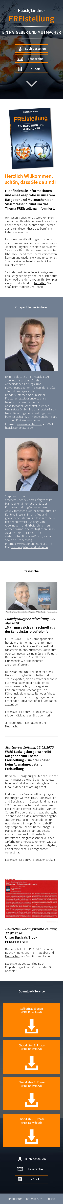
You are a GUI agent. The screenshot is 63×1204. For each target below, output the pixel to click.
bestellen (40, 283)
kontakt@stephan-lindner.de (29, 547)
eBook (28, 69)
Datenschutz (34, 1199)
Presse (50, 1199)
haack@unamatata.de (19, 428)
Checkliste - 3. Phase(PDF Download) (32, 1130)
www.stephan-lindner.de (32, 544)
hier (46, 715)
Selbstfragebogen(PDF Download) (31, 1020)
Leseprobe (30, 59)
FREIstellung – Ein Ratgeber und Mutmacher (26, 724)
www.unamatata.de (29, 424)
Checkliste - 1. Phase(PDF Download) (32, 1056)
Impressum (15, 1199)
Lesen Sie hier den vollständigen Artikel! (30, 860)
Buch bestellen (31, 48)
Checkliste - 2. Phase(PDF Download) (32, 1093)
